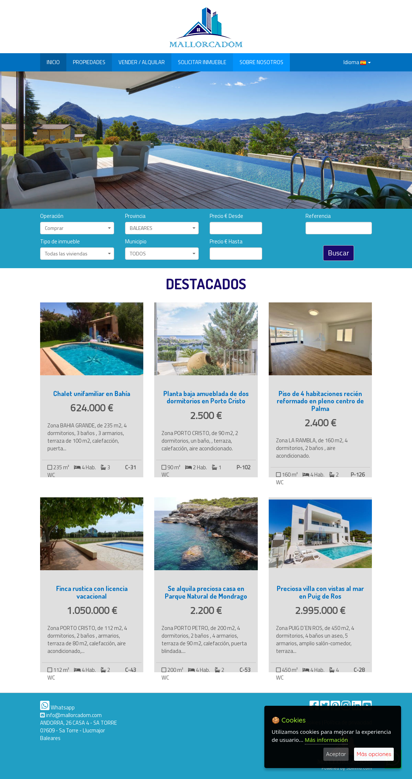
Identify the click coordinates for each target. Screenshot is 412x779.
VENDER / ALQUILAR (141, 62)
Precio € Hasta (226, 242)
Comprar (78, 228)
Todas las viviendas (78, 253)
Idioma (357, 62)
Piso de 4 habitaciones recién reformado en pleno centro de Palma (320, 400)
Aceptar (336, 754)
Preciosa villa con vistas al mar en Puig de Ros (320, 592)
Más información (326, 739)
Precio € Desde (226, 216)
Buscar (338, 252)
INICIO (53, 62)
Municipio (136, 242)
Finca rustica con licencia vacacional (92, 592)
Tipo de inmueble (60, 242)
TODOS (163, 253)
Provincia (135, 216)
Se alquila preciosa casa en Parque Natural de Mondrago (206, 592)
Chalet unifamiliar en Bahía (91, 393)
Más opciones (374, 754)
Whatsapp (57, 707)
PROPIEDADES (89, 62)
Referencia (318, 216)
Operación (51, 216)
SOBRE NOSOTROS (261, 62)
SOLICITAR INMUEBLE (202, 62)
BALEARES (163, 228)
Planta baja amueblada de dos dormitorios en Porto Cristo (206, 397)
